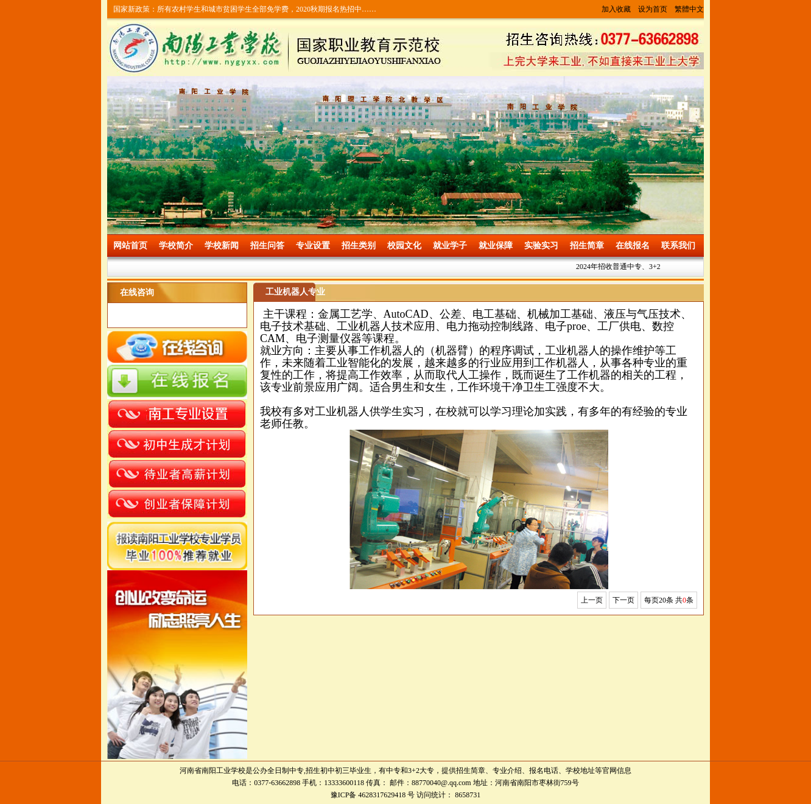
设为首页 (652, 9)
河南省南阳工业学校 (212, 770)
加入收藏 (616, 9)
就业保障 (496, 245)
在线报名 (633, 245)
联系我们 (678, 245)
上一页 (592, 600)
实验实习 (541, 245)
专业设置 (313, 245)
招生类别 (359, 245)
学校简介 (176, 245)
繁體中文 (689, 9)
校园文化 (404, 245)
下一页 (623, 600)
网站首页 (130, 245)
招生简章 (587, 245)
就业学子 (450, 245)
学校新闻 (222, 245)
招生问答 (267, 245)
